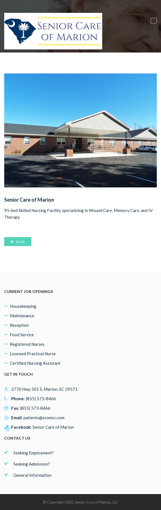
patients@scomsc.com (44, 417)
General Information (32, 475)
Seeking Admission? (31, 463)
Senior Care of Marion (53, 427)
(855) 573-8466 (41, 398)
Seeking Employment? (33, 452)
